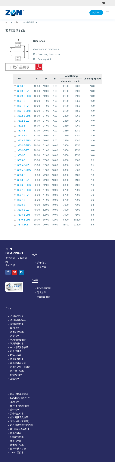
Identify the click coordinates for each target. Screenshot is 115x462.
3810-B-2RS (24, 220)
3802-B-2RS (24, 116)
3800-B (21, 86)
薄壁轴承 (14, 336)
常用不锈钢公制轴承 (20, 367)
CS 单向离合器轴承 (20, 429)
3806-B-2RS (24, 185)
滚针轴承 (14, 410)
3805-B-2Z (23, 165)
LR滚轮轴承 (16, 375)
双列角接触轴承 (18, 340)
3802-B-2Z (23, 121)
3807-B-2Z (23, 195)
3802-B (21, 126)
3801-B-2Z (23, 106)
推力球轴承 (15, 351)
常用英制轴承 (17, 332)
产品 (16, 22)
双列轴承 (14, 328)
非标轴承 (14, 402)
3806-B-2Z (23, 180)
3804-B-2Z (23, 150)
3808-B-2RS (24, 215)
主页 (7, 22)
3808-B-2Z (23, 210)
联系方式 (41, 267)
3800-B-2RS (24, 96)
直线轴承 (14, 379)
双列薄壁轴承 (17, 344)
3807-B (21, 200)
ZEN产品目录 (17, 453)
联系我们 (96, 12)
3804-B (21, 155)
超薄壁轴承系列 (18, 363)
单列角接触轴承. (18, 320)
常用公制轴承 (17, 359)
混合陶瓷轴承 (17, 414)
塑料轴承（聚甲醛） (20, 421)
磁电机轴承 (15, 433)
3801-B (21, 101)
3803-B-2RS (24, 141)
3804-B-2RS (24, 146)
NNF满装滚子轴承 (19, 347)
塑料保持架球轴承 (19, 394)
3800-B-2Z (23, 91)
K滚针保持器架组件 (20, 398)
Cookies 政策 (43, 297)
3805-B (21, 160)
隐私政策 (41, 292)
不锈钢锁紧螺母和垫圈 (21, 425)
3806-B (21, 175)
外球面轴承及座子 (19, 417)
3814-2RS (22, 225)
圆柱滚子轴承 (17, 371)
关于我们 (41, 263)
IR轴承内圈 (15, 355)
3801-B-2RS (24, 111)
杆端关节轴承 (17, 437)
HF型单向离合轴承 (19, 406)
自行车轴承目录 (18, 449)
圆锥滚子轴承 (17, 445)
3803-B (21, 131)
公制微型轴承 (17, 316)
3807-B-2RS (24, 190)
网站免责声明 (44, 288)
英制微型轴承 (17, 324)
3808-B (21, 205)
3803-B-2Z (23, 136)
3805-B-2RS (24, 170)
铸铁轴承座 (15, 441)
